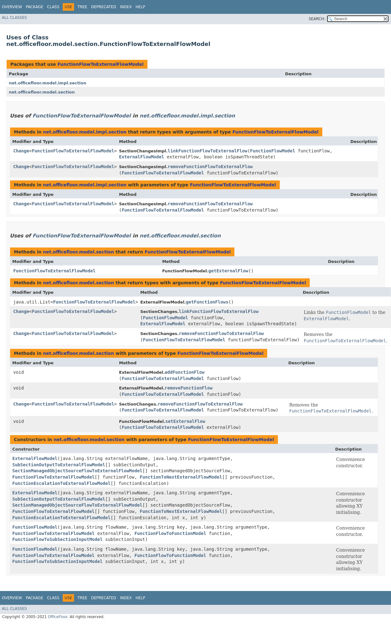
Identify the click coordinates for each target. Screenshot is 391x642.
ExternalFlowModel (141, 156)
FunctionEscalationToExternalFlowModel (61, 483)
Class (53, 7)
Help (140, 7)
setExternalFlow (185, 421)
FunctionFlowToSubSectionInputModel (57, 539)
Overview (12, 7)
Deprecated (103, 7)
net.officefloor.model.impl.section (47, 83)
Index (126, 7)
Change (21, 150)
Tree (82, 7)
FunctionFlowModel (272, 150)
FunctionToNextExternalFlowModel (181, 477)
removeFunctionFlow (189, 387)
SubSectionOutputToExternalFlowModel (58, 464)
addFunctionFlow (184, 372)
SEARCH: (317, 19)
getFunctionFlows (207, 301)
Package (34, 7)
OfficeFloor (57, 617)
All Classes (14, 17)
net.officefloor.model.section (42, 92)
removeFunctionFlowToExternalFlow (210, 166)
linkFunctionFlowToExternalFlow (207, 150)
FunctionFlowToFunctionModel (170, 533)
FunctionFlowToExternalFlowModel (100, 64)
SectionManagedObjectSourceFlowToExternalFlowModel (77, 470)
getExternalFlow (228, 270)
